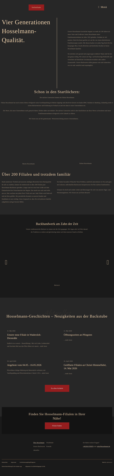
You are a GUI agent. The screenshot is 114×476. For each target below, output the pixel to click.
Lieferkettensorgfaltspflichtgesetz (27, 462)
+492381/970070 (88, 446)
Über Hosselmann (38, 442)
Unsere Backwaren (39, 446)
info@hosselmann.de (103, 446)
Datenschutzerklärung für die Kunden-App (12, 466)
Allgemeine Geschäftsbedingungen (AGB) (35, 466)
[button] (6, 262)
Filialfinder (50, 442)
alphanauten (109, 462)
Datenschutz (5, 462)
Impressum (13, 462)
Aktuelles (36, 450)
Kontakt (48, 446)
